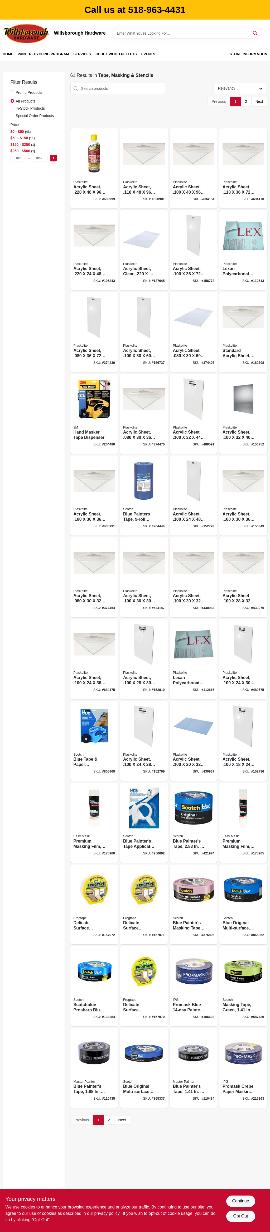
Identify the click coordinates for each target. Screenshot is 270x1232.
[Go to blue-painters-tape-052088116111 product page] (94, 1068)
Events (148, 54)
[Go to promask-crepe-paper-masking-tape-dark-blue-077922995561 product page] (243, 1068)
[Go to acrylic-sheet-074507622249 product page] (194, 495)
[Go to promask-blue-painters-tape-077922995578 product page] (194, 986)
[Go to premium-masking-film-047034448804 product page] (243, 823)
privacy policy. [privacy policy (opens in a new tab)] (107, 1213)
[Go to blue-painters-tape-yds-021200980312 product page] (194, 823)
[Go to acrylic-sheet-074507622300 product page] (243, 659)
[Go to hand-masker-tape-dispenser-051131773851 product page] (94, 414)
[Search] (255, 33)
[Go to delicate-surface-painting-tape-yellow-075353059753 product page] (144, 904)
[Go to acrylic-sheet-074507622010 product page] (243, 741)
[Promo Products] (12, 92)
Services (82, 54)
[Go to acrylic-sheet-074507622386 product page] (144, 332)
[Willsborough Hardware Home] (26, 33)
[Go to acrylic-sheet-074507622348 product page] (243, 414)
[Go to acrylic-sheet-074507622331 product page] (243, 495)
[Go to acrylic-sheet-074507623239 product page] (94, 659)
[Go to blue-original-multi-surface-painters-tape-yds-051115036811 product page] (144, 1068)
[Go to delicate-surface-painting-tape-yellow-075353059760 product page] (94, 904)
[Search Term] (186, 33)
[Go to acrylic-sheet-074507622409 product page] (194, 168)
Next (259, 101)
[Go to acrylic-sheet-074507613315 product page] (94, 577)
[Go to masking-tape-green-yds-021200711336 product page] (243, 986)
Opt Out (240, 1216)
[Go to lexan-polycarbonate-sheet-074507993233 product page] (194, 659)
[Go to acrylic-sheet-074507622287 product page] (243, 577)
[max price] (39, 158)
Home (8, 54)
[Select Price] (53, 158)
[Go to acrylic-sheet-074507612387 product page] (194, 332)
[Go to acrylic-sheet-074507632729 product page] (243, 168)
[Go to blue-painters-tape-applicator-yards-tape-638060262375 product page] (144, 823)
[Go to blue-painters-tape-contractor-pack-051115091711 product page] (144, 495)
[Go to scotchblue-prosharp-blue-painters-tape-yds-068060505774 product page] (94, 986)
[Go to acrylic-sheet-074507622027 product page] (194, 577)
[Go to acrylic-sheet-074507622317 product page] (144, 577)
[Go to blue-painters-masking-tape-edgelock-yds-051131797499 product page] (194, 904)
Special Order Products (35, 115)
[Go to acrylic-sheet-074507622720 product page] (194, 250)
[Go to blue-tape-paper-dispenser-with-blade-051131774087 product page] (94, 741)
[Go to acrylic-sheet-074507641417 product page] (94, 250)
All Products (26, 101)
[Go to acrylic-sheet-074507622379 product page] (94, 495)
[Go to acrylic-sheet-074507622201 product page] (194, 741)
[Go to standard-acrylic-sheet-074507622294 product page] (243, 332)
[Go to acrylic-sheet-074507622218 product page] (144, 741)
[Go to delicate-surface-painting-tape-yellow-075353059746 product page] (144, 986)
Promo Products (29, 92)
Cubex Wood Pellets (116, 54)
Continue (240, 1201)
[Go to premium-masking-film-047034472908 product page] (94, 823)
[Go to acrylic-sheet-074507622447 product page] (194, 414)
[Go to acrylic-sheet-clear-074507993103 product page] (144, 250)
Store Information (248, 54)
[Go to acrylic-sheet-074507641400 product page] (94, 168)
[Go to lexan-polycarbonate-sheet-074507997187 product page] (243, 250)
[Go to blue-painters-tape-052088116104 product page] (194, 1068)
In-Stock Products (30, 108)
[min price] (19, 158)
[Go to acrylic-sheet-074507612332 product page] (144, 414)
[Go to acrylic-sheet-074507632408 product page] (144, 168)
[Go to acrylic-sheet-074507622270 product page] (144, 659)
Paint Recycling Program (43, 54)
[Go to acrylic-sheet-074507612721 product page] (94, 332)
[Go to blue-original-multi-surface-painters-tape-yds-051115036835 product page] (243, 904)
